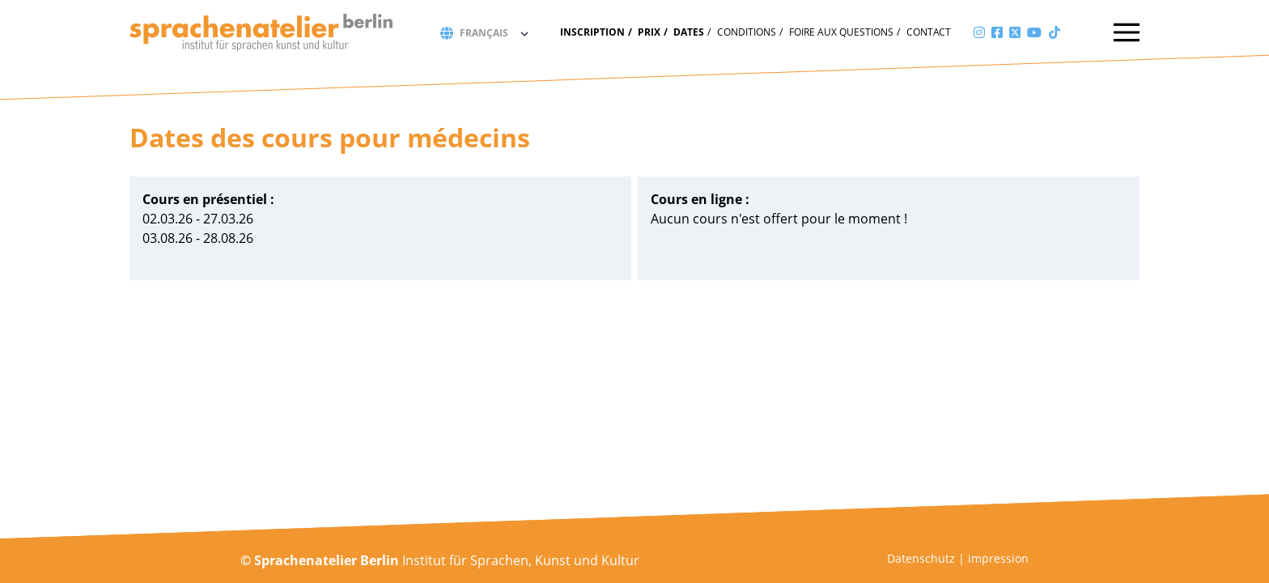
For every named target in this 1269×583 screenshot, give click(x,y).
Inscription (592, 32)
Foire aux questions (841, 32)
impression (998, 558)
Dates (688, 32)
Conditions (746, 32)
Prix (649, 32)
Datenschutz (921, 558)
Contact (928, 32)
